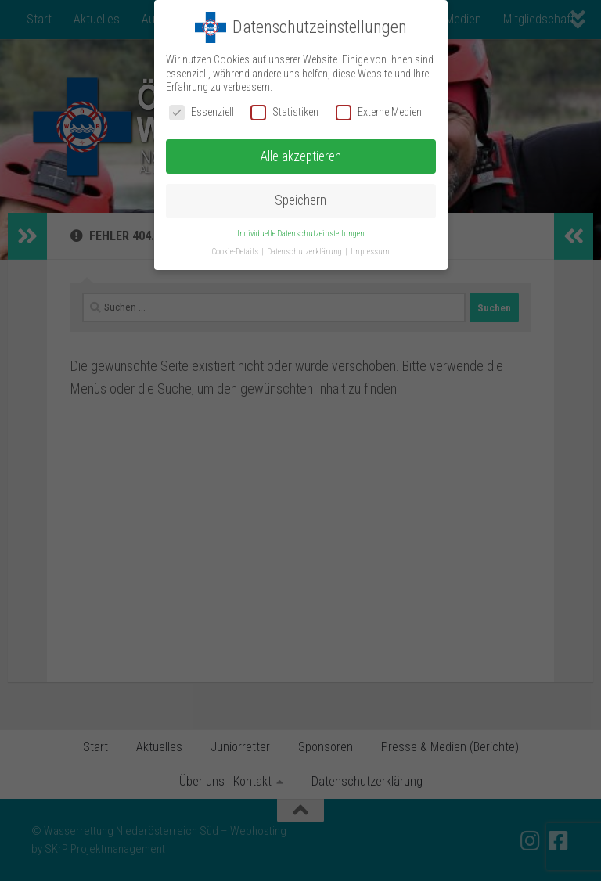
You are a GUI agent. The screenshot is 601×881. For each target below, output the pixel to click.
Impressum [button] (370, 251)
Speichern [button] (300, 200)
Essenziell (201, 112)
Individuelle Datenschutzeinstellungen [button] (301, 233)
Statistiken (284, 112)
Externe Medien (379, 112)
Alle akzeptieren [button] (300, 156)
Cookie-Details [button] (236, 251)
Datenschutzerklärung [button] (305, 251)
